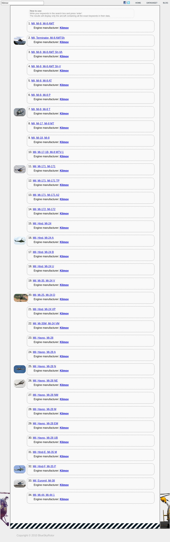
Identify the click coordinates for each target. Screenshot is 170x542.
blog (165, 3)
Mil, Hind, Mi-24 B (43, 252)
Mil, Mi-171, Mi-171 (44, 166)
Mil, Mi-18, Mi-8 (40, 137)
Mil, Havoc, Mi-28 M (44, 409)
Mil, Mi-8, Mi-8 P (41, 95)
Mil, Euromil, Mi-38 (44, 480)
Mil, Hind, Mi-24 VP (44, 309)
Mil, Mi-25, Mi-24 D (44, 295)
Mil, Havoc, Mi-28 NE (45, 380)
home (138, 3)
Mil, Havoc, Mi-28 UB (45, 437)
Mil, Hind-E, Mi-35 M (45, 452)
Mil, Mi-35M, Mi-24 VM (46, 323)
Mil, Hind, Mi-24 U (43, 266)
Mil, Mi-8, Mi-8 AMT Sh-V (46, 66)
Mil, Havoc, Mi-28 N (44, 366)
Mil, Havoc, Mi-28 (43, 337)
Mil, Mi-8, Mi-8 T (40, 109)
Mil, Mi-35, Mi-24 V (44, 280)
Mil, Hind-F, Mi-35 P (44, 466)
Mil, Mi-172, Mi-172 (44, 209)
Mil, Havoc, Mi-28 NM (45, 395)
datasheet (152, 3)
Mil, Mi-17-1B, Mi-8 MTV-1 (48, 152)
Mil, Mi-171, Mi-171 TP (46, 180)
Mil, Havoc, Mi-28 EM (45, 423)
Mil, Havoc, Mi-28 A (44, 352)
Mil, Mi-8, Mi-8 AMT (42, 23)
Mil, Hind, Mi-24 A (43, 237)
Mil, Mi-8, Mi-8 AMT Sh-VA (46, 52)
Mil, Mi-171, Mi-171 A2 (46, 195)
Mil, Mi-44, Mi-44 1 (44, 494)
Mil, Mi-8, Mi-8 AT (41, 80)
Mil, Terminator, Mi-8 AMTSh (48, 37)
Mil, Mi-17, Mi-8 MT (42, 123)
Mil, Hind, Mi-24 (42, 223)
